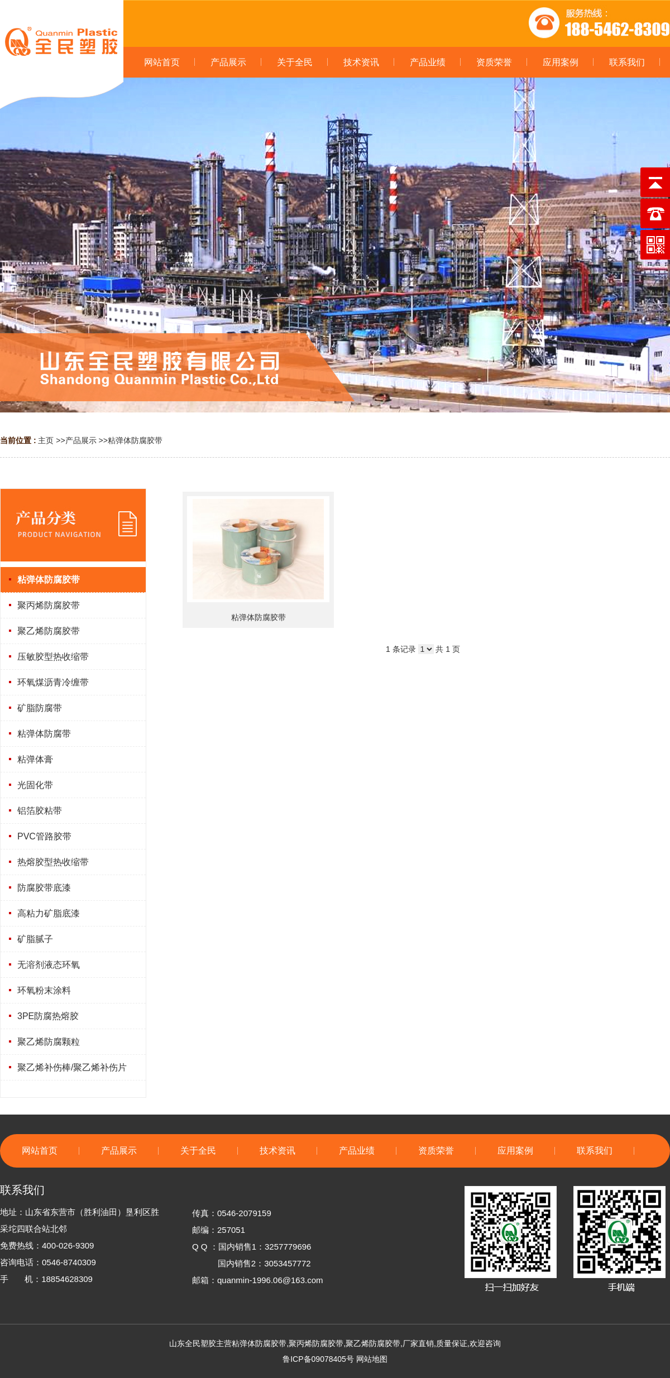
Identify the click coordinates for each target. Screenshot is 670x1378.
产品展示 (81, 440)
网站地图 (371, 1359)
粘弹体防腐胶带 (135, 440)
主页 (46, 440)
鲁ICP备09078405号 (318, 1359)
